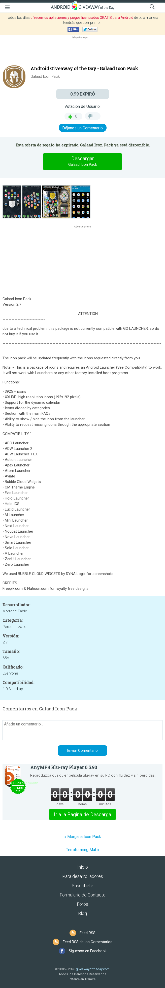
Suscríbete (82, 885)
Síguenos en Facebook (88, 951)
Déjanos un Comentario (82, 128)
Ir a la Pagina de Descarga (82, 814)
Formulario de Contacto (83, 894)
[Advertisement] (82, 51)
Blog (82, 913)
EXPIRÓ (82, 94)
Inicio (82, 867)
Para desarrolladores (82, 876)
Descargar (82, 161)
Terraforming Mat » (82, 849)
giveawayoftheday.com (93, 969)
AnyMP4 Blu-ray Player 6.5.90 (63, 767)
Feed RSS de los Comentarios (87, 942)
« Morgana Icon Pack (82, 836)
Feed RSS (87, 933)
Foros (82, 904)
